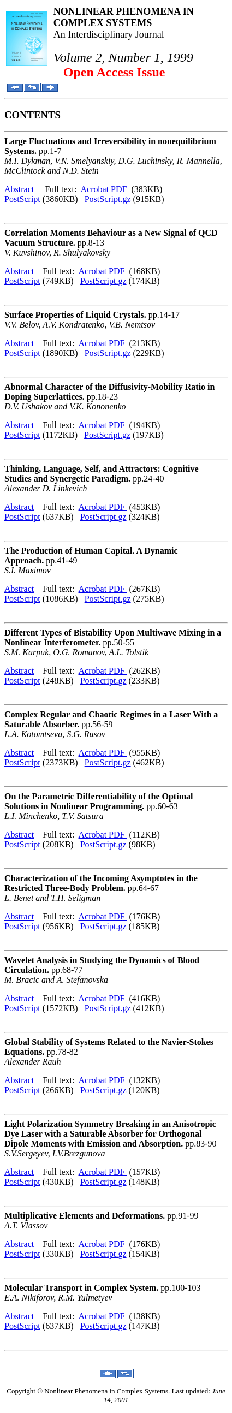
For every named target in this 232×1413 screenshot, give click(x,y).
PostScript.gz (108, 199)
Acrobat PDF (105, 189)
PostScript (22, 199)
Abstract (19, 189)
